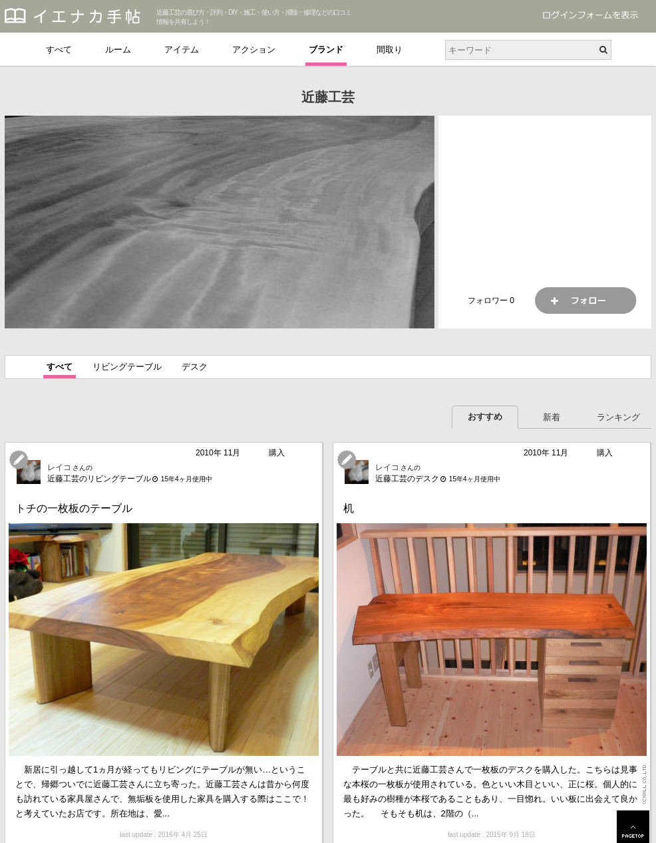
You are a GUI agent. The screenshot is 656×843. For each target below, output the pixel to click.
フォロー (585, 300)
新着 (551, 417)
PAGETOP (633, 826)
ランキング (618, 417)
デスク (195, 367)
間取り (390, 50)
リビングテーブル (127, 367)
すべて (59, 50)
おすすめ (485, 417)
